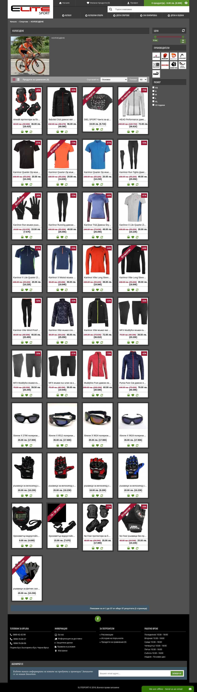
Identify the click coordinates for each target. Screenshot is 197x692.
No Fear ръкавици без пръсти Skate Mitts (133, 536)
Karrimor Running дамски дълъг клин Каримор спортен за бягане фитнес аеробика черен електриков (63, 225)
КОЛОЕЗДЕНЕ (37, 22)
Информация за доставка (68, 638)
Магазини (61, 650)
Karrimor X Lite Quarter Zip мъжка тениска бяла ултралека (133, 225)
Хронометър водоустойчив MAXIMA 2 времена (63, 536)
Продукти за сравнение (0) (36, 79)
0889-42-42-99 (18, 635)
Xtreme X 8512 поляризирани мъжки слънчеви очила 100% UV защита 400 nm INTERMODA (63, 435)
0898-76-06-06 (18, 643)
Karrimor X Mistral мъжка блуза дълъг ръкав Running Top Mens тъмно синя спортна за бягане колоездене (63, 277)
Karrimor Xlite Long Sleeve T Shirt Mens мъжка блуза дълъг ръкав (98, 277)
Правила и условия (65, 646)
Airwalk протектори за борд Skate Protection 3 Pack (27, 119)
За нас (59, 634)
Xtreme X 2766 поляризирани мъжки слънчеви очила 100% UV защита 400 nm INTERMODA (27, 435)
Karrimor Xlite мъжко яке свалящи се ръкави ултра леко (98, 330)
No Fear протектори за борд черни (98, 536)
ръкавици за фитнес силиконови (27, 588)
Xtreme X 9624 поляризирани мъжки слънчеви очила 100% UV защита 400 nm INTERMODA (98, 435)
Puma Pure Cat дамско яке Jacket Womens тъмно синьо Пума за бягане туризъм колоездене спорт (133, 383)
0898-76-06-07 (18, 639)
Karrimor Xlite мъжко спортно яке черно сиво (63, 330)
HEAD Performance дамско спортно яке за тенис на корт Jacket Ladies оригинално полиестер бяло (133, 119)
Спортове (23, 22)
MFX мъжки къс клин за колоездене (63, 383)
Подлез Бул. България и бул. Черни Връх (29, 647)
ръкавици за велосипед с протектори (27, 486)
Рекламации (106, 634)
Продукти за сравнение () (113, 642)
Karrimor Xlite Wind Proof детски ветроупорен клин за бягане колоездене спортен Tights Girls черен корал (27, 330)
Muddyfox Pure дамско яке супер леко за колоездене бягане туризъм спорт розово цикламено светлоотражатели (98, 383)
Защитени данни (64, 642)
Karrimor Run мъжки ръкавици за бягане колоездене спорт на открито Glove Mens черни (27, 225)
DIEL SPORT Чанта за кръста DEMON (98, 119)
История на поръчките (111, 638)
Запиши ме (176, 673)
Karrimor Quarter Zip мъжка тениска (27, 172)
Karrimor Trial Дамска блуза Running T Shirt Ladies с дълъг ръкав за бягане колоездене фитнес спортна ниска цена (98, 225)
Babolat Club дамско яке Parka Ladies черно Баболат (63, 119)
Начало (13, 22)
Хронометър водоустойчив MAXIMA (27, 536)
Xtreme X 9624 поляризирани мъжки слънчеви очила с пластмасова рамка (133, 435)
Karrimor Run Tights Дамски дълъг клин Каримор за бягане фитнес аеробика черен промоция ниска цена (133, 172)
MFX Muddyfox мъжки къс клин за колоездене (133, 330)
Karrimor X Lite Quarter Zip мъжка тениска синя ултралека (27, 277)
